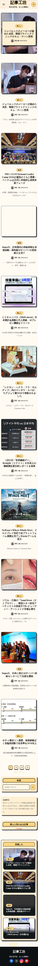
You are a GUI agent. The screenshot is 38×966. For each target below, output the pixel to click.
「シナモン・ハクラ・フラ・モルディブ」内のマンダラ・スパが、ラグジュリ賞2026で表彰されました (19, 392)
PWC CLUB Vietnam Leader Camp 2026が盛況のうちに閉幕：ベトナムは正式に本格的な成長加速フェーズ (19, 178)
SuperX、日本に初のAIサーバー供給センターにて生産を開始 (19, 675)
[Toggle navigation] (3, 4)
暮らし (19, 26)
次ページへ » (19, 772)
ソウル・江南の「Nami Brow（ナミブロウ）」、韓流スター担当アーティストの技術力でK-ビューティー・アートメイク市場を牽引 (19, 604)
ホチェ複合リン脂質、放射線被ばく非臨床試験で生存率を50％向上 (19, 742)
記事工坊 (19, 951)
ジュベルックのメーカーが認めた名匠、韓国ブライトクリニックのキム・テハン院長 (19, 33)
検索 (19, 780)
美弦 (14, 41)
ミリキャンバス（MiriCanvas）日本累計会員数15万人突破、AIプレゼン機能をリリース (19, 320)
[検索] (33, 787)
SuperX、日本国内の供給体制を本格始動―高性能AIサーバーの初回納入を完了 (19, 249)
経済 (19, 170)
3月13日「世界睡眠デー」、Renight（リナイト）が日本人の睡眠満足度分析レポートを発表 (19, 463)
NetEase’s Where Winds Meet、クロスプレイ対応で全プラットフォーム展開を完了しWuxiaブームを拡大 (19, 534)
